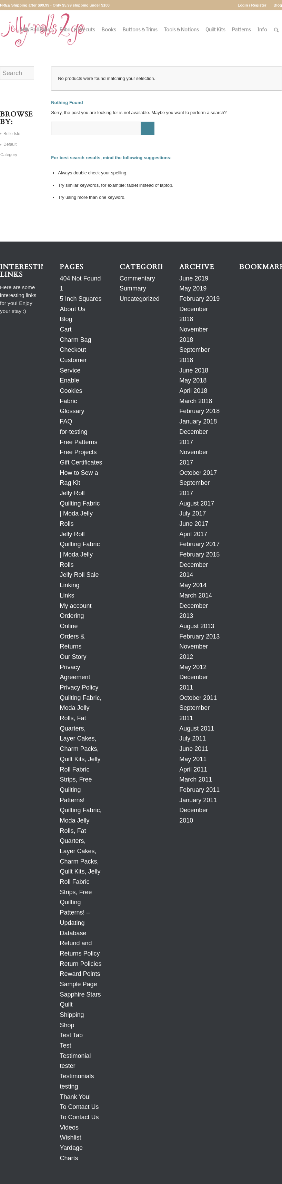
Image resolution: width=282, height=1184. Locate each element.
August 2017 (196, 503)
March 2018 (195, 401)
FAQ (66, 421)
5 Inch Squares (80, 298)
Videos (69, 1127)
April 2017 (193, 534)
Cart (65, 329)
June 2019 (193, 278)
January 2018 (198, 421)
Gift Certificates (81, 462)
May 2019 (193, 288)
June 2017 (193, 523)
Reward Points (80, 973)
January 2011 (198, 800)
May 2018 (193, 380)
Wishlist (70, 1137)
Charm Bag (75, 339)
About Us (72, 309)
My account (75, 605)
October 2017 (198, 472)
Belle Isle (11, 133)
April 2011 (193, 769)
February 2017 (199, 544)
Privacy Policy (79, 687)
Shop (67, 1025)
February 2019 (199, 298)
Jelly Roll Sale (79, 574)
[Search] (276, 30)
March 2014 (195, 595)
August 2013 (196, 626)
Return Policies (80, 963)
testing (69, 1086)
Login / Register (252, 5)
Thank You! (75, 1096)
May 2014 (193, 585)
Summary (133, 288)
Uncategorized (140, 298)
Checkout (73, 349)
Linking (69, 585)
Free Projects (78, 452)
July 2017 (192, 513)
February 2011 (199, 789)
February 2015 (199, 554)
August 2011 (196, 728)
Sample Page (78, 984)
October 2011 (198, 697)
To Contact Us (79, 1106)
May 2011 (193, 759)
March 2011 (195, 779)
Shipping (72, 1014)
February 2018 (199, 411)
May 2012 (193, 667)
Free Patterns (78, 442)
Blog (278, 5)
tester (67, 1065)
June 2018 (193, 370)
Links (67, 595)
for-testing (73, 431)
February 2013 (199, 636)
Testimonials (77, 1076)
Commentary (137, 278)
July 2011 (192, 738)
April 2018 (193, 390)
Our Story (73, 656)
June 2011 (193, 748)
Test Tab (71, 1035)
